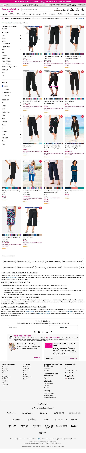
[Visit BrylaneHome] (61, 426)
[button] (72, 9)
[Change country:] (66, 379)
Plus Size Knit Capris (9, 261)
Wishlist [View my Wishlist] (25, 375)
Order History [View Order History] (26, 372)
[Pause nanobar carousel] (41, 2)
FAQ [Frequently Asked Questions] (3, 383)
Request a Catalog (48, 395)
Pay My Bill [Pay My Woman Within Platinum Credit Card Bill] (46, 370)
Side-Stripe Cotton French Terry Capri (11, 192)
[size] (11, 102)
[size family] (11, 138)
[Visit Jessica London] (75, 413)
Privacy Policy (13, 439)
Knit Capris (6, 46)
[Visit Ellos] (46, 419)
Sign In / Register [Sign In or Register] (27, 366)
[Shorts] (20, 49)
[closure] (11, 141)
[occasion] (11, 131)
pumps (48, 313)
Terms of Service (57, 446)
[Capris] (20, 41)
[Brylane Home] (74, 5)
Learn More (81, 18)
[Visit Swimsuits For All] (12, 426)
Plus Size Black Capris (70, 267)
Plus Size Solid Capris (55, 267)
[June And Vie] (41, 5)
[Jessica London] (31, 5)
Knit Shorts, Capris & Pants (9, 67)
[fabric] (11, 109)
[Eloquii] (47, 5)
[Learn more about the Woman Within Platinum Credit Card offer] (73, 358)
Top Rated (6, 89)
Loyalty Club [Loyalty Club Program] (5, 385)
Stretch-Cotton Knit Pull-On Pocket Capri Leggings (73, 57)
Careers (67, 368)
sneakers (48, 311)
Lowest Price (7, 95)
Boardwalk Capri (69, 101)
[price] (11, 144)
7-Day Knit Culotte (28, 237)
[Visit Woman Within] (27, 413)
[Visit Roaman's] (43, 413)
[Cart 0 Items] (82, 9)
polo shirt (40, 313)
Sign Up (63, 327)
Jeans (3, 38)
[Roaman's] (9, 5)
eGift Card (46, 387)
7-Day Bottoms (6, 61)
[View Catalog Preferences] (37, 357)
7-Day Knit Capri (27, 56)
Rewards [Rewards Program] (25, 379)
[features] (11, 122)
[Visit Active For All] (24, 426)
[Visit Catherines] (59, 413)
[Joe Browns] (25, 5)
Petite (3, 72)
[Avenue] (20, 5)
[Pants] (20, 35)
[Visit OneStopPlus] (11, 413)
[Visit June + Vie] (59, 419)
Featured (6, 86)
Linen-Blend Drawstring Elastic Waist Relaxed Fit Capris (53, 192)
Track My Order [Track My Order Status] (27, 368)
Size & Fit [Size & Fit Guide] (4, 379)
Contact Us (4, 366)
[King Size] (80, 5)
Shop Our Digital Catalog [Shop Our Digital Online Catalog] (50, 397)
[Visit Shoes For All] (49, 426)
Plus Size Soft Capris (37, 261)
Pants (3, 35)
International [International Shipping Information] (5, 381)
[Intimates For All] (63, 5)
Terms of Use (22, 439)
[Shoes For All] (69, 5)
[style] (11, 118)
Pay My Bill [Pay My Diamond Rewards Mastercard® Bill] (46, 378)
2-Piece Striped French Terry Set (74, 191)
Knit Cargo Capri (27, 146)
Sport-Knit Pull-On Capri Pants (31, 101)
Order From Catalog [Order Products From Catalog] (49, 393)
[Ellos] (36, 5)
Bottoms (9, 23)
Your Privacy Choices (33, 439)
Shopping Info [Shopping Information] (5, 368)
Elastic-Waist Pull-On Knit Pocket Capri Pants (53, 57)
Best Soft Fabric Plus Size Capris (72, 261)
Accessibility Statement (71, 439)
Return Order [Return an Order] (26, 370)
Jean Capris (6, 43)
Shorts (4, 49)
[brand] (11, 125)
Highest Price (7, 92)
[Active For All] (58, 5)
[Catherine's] (14, 5)
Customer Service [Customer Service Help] (8, 364)
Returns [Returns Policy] (4, 372)
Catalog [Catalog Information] (47, 391)
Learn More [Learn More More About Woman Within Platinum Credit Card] (47, 368)
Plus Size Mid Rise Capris (53, 261)
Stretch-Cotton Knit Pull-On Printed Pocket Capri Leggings (52, 147)
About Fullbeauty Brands (71, 370)
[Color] (11, 115)
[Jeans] (20, 38)
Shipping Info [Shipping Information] (5, 370)
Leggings (4, 55)
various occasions (12, 277)
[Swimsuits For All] (52, 5)
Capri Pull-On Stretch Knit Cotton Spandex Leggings (53, 102)
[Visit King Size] (74, 426)
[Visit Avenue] (16, 419)
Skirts (3, 52)
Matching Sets (6, 58)
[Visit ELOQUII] (71, 419)
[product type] (11, 112)
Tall (3, 75)
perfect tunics (30, 311)
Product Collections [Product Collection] (70, 372)
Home (3, 23)
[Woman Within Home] (10, 10)
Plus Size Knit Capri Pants (25, 267)
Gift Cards (48, 381)
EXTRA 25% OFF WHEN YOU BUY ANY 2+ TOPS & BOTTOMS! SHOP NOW (36, 1)
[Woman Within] (4, 5)
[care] (11, 134)
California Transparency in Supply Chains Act (53, 439)
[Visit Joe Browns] (32, 419)
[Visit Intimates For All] (37, 426)
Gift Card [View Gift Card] (46, 385)
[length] (11, 106)
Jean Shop (5, 70)
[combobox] (36, 9)
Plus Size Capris (22, 261)
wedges (69, 311)
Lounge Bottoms (6, 64)
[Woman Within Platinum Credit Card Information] (53, 365)
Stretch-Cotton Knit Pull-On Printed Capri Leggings (73, 147)
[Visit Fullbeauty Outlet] (43, 432)
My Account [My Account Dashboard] (27, 364)
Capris (14, 23)
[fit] (11, 128)
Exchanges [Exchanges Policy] (5, 375)
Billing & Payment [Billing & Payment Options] (6, 377)
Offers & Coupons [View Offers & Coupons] (27, 377)
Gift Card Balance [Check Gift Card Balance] (48, 383)
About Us (67, 366)
